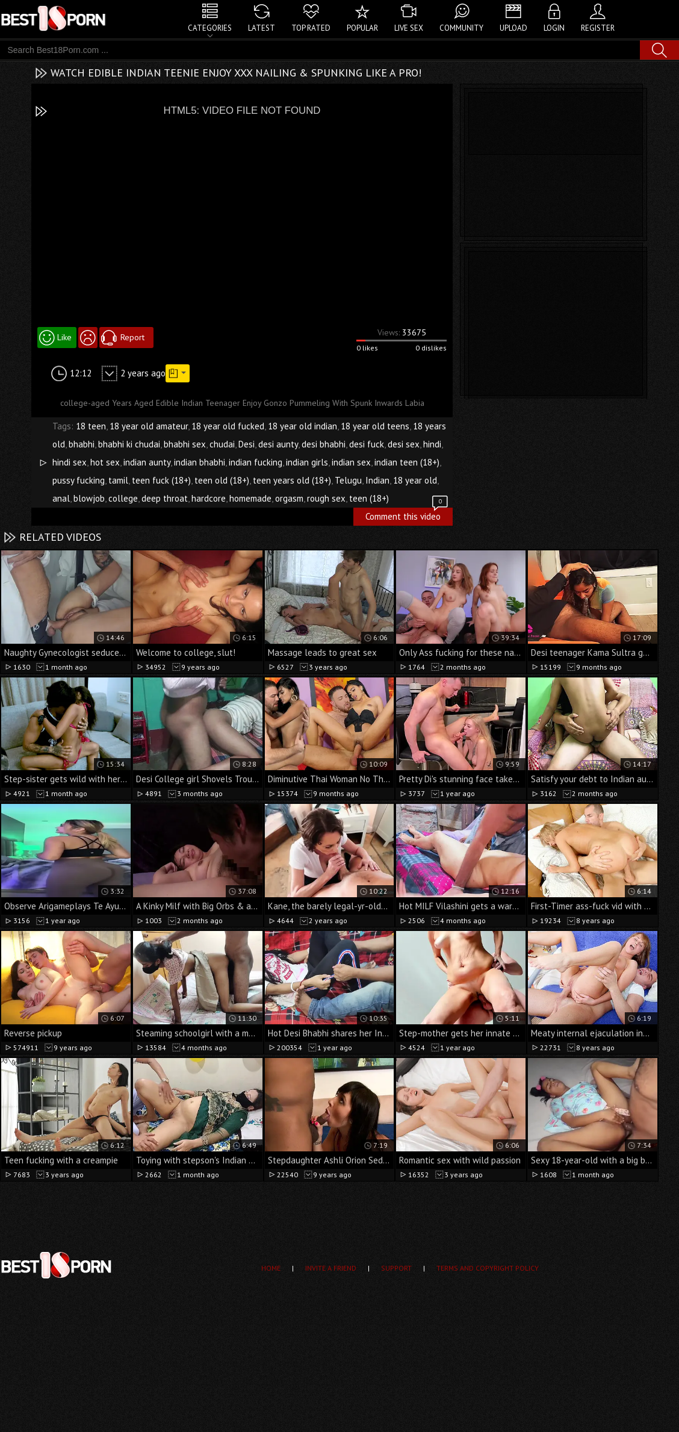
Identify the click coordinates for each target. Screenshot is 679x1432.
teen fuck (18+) (161, 480)
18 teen (91, 426)
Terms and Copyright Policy (487, 1267)
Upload (513, 28)
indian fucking (255, 462)
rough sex (326, 498)
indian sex (351, 462)
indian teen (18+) (406, 462)
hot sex (105, 462)
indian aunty (146, 462)
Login (554, 28)
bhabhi (82, 444)
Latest (261, 28)
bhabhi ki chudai (129, 444)
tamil (118, 480)
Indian (377, 480)
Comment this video (407, 515)
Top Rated (310, 28)
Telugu (348, 480)
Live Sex (408, 28)
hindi (432, 444)
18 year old (415, 480)
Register (598, 28)
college (123, 498)
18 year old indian (302, 426)
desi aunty (278, 444)
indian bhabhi (199, 462)
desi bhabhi (324, 444)
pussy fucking (78, 480)
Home (271, 1267)
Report (132, 337)
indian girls (307, 462)
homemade (250, 498)
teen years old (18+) (292, 480)
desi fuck (366, 444)
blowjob (89, 498)
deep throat (164, 498)
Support (396, 1267)
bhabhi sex (185, 444)
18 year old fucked (227, 426)
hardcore (208, 498)
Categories (210, 28)
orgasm (289, 498)
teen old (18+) (221, 480)
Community (461, 28)
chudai (222, 444)
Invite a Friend (330, 1267)
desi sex (404, 444)
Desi (246, 444)
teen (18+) (369, 498)
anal (61, 498)
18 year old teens (375, 426)
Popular (362, 28)
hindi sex (69, 462)
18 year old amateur (149, 426)
